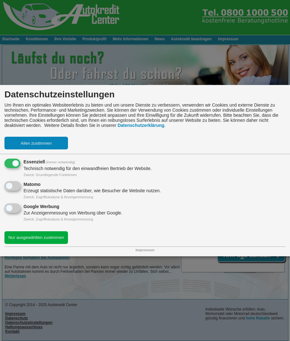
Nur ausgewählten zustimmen (36, 237)
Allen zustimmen (36, 143)
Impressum (145, 250)
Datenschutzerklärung (141, 125)
